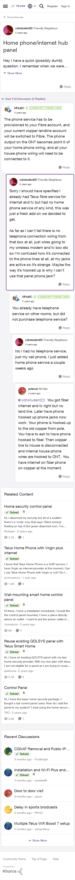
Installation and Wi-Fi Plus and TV (40, 770)
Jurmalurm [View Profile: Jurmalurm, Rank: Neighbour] (11, 624)
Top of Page (39, 859)
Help (56, 859)
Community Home (14, 859)
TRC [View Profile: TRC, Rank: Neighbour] (7, 712)
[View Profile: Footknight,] (8, 751)
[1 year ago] (28, 578)
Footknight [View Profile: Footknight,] (41, 759)
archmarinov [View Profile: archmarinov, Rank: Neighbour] (12, 577)
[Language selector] (32, 6)
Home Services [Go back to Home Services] (13, 17)
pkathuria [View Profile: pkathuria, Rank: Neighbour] (10, 670)
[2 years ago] (24, 531)
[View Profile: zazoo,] (8, 793)
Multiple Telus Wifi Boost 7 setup (42, 823)
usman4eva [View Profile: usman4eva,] (42, 829)
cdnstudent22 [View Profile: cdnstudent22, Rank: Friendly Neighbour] (24, 28)
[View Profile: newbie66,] (8, 772)
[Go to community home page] (18, 6)
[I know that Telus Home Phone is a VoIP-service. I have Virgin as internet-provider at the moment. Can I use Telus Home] (37, 568)
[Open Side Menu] (5, 6)
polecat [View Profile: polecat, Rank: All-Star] (33, 388)
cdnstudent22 (33, 400)
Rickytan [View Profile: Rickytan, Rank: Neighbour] (9, 531)
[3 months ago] (23, 759)
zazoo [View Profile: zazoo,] (38, 796)
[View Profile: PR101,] (8, 810)
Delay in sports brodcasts (35, 807)
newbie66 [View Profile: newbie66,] (41, 780)
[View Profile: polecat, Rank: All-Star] (22, 391)
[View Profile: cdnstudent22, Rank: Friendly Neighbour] (8, 30)
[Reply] (65, 86)
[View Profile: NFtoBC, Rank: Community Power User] (8, 110)
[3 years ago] (27, 624)
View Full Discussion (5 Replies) (23, 99)
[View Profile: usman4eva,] (8, 826)
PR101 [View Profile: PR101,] (39, 812)
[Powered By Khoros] (37, 870)
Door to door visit (28, 791)
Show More (12, 73)
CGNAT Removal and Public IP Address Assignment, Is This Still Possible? (42, 749)
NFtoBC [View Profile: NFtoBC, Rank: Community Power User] (19, 108)
